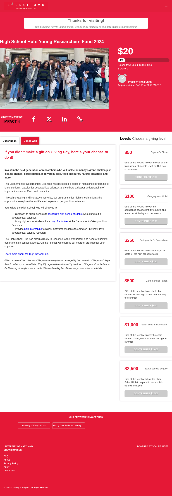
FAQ (6, 456)
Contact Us (9, 470)
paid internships (33, 229)
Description (9, 140)
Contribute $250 (146, 261)
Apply (6, 467)
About (7, 459)
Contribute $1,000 (146, 349)
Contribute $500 (146, 305)
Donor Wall (30, 140)
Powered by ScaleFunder (152, 446)
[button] (33, 119)
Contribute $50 (146, 177)
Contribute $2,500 (146, 393)
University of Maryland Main (34, 425)
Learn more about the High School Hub (26, 254)
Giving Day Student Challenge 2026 (69, 425)
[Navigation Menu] (166, 6)
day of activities (59, 221)
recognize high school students (65, 213)
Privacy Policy (11, 463)
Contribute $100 (146, 221)
